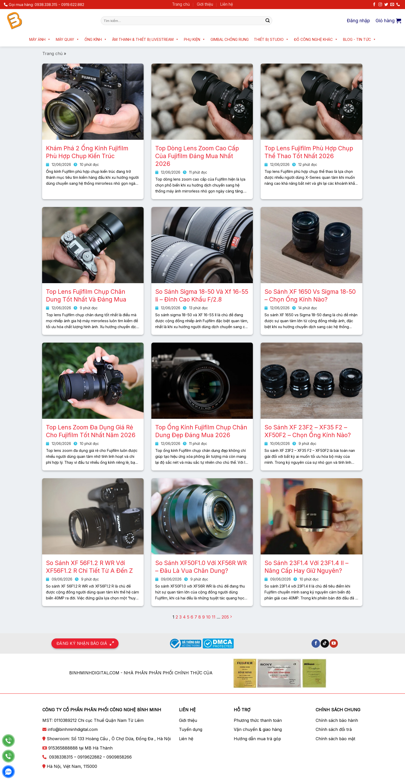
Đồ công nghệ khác (316, 39)
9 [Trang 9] (203, 617)
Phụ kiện (194, 39)
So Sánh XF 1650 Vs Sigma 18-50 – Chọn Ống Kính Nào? (310, 295)
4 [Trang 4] (184, 617)
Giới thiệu (205, 4)
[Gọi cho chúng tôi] (398, 5)
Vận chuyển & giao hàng (258, 729)
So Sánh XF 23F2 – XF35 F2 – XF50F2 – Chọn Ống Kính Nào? (307, 431)
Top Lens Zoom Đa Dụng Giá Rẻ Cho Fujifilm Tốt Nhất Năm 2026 (90, 431)
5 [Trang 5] (188, 617)
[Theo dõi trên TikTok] (325, 643)
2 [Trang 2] (177, 617)
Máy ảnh (40, 39)
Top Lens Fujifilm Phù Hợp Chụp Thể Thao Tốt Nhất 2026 (308, 152)
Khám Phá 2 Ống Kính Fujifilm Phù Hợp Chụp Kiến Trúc (87, 152)
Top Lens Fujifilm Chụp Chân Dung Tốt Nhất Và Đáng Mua (86, 295)
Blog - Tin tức (359, 39)
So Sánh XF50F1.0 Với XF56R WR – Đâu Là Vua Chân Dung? (201, 566)
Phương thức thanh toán (258, 720)
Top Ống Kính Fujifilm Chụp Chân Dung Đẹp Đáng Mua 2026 (201, 431)
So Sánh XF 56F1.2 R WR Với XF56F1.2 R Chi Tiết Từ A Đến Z (89, 566)
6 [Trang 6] (192, 617)
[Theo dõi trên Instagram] (380, 5)
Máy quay (67, 39)
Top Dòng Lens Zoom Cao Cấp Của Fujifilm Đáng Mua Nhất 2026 (197, 156)
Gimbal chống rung (230, 39)
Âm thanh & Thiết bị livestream (145, 39)
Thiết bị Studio (271, 39)
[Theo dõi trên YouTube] (334, 643)
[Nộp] (267, 20)
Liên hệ (226, 4)
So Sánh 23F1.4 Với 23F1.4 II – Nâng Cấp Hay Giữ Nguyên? (306, 566)
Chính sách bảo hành (337, 720)
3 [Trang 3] (180, 617)
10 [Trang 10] (208, 617)
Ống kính (95, 39)
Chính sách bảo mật (335, 738)
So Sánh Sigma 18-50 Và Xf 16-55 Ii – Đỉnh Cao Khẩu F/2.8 (201, 295)
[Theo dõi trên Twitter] (386, 5)
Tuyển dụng (190, 729)
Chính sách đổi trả (334, 729)
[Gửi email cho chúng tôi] (392, 5)
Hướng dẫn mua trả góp (257, 738)
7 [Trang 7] (195, 617)
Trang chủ (181, 4)
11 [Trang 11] (213, 617)
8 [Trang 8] (199, 617)
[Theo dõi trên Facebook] (374, 5)
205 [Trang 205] (225, 617)
